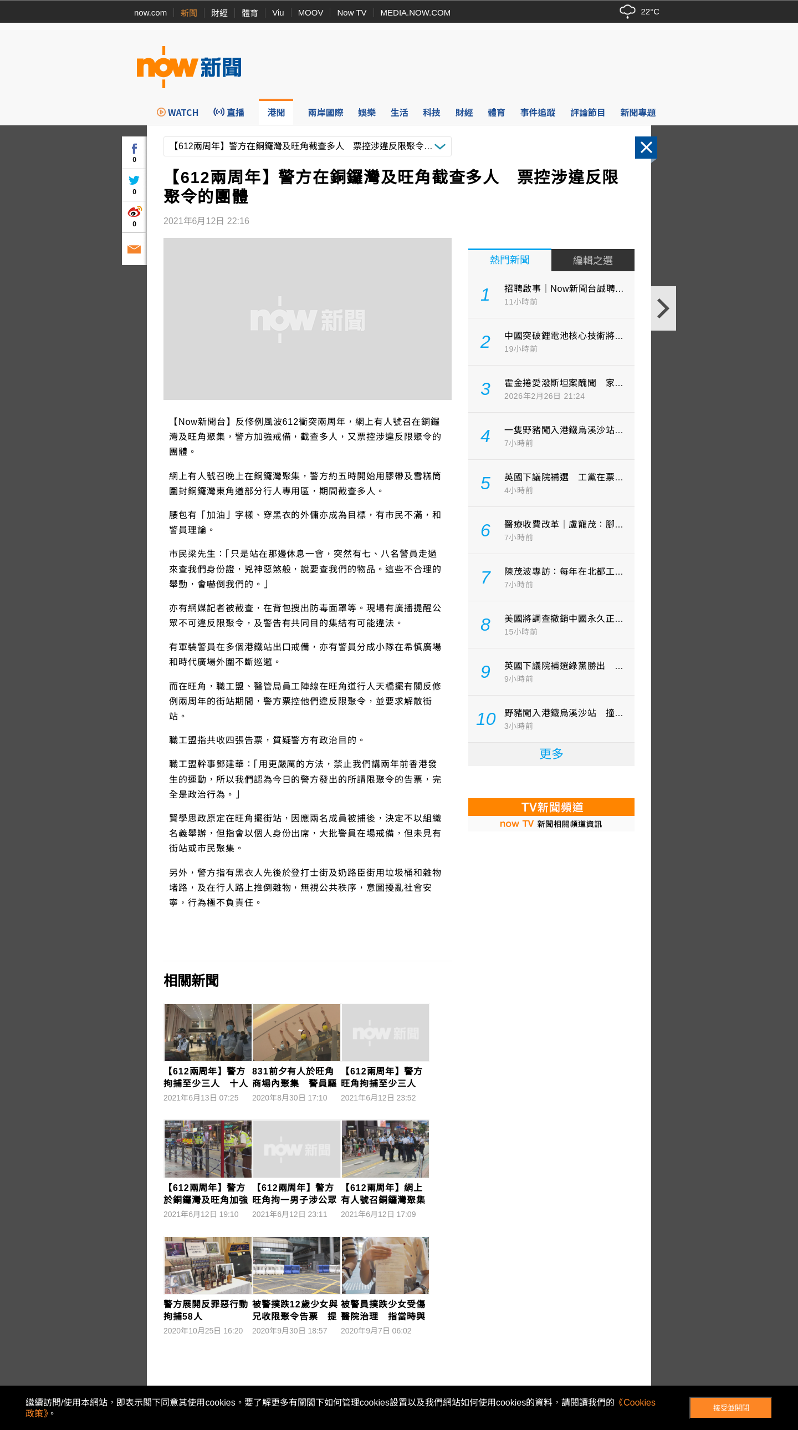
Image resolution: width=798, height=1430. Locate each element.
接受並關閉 (731, 1408)
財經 (219, 13)
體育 (250, 13)
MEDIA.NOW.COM (416, 12)
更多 (551, 754)
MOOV (311, 12)
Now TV (351, 12)
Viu (278, 12)
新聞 (189, 13)
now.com (150, 12)
